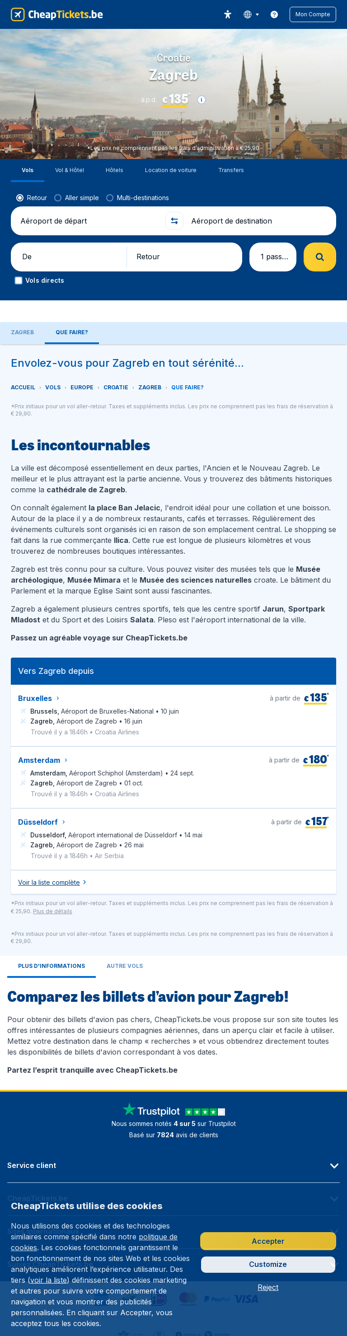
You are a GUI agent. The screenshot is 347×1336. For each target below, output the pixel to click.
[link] (274, 14)
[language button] (251, 14)
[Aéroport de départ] (88, 198)
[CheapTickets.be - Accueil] (57, 14)
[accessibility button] (227, 14)
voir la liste (48, 1280)
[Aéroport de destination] (258, 198)
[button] (313, 14)
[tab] (51, 925)
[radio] (31, 175)
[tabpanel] (173, 675)
